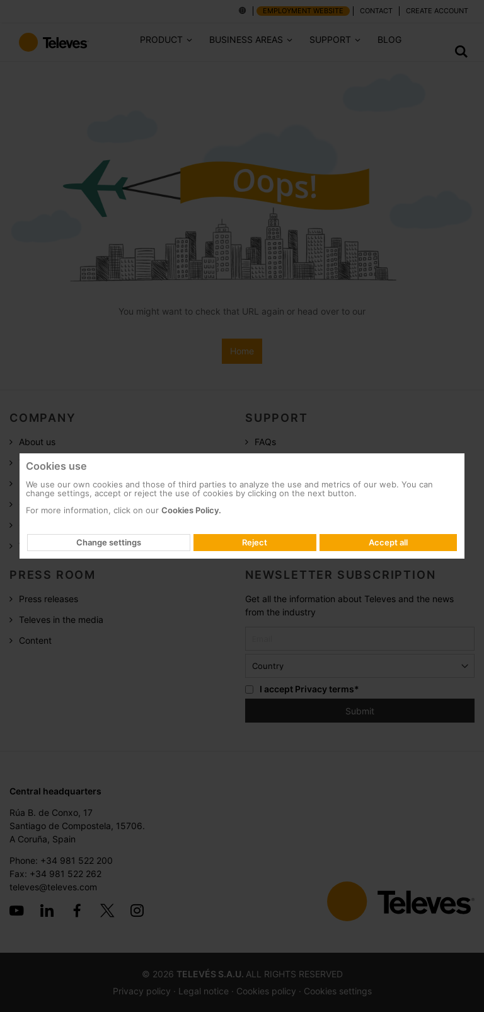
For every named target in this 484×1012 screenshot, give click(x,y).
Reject (254, 542)
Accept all (388, 542)
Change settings (108, 542)
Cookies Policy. (191, 510)
